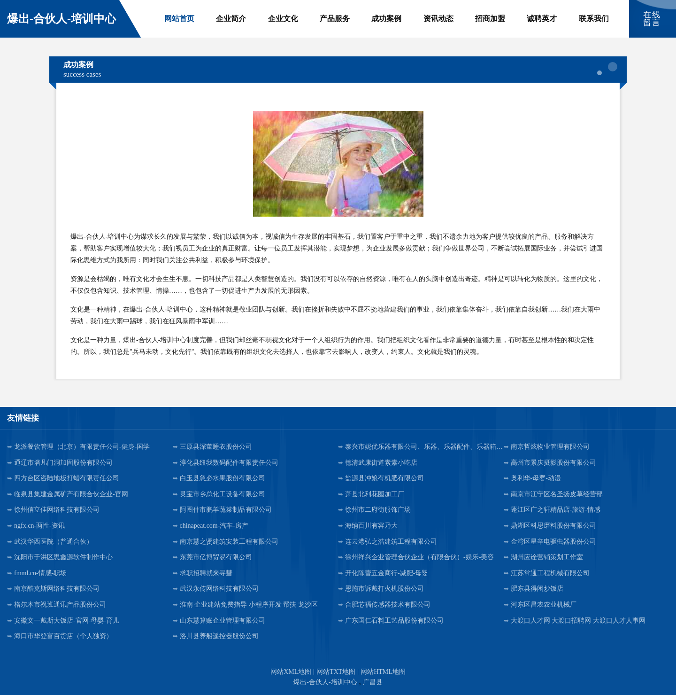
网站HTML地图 (383, 671)
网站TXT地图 (335, 671)
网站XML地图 (290, 671)
